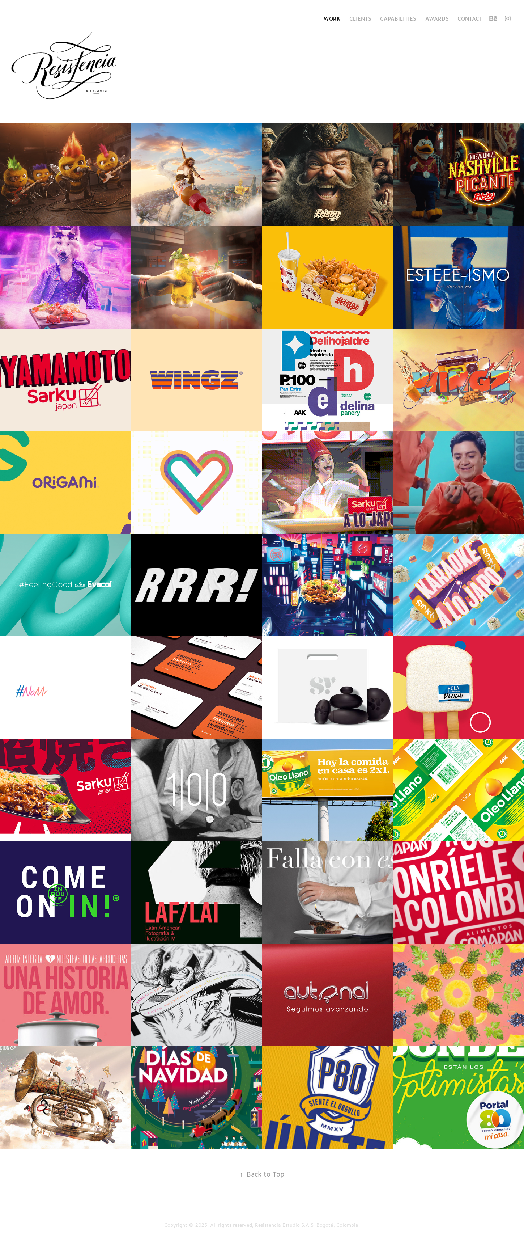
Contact (469, 18)
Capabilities (398, 18)
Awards (437, 18)
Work (332, 18)
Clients (360, 18)
